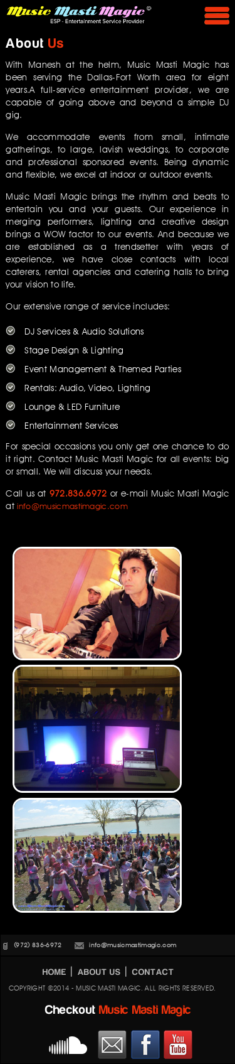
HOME (54, 972)
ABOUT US (99, 972)
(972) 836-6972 (37, 945)
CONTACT (153, 972)
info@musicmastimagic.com (72, 506)
